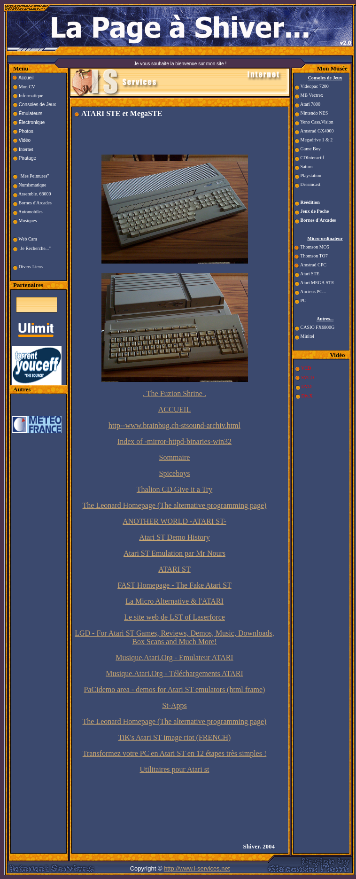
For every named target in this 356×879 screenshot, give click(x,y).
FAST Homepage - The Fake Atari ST (174, 585)
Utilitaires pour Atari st (174, 769)
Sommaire (174, 457)
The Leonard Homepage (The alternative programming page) (175, 505)
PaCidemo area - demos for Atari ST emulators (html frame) (174, 689)
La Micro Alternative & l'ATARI (174, 601)
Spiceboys (174, 473)
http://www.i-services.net (197, 868)
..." (48, 248)
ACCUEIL (174, 409)
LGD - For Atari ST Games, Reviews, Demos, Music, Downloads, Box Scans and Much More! (174, 637)
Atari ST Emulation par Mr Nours (174, 553)
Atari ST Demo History (174, 537)
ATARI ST (174, 569)
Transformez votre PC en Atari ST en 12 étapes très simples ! (175, 753)
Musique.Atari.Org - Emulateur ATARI (174, 657)
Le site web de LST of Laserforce (174, 617)
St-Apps (174, 705)
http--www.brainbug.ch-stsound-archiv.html (174, 425)
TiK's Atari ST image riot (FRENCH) (174, 737)
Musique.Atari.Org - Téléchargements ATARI (174, 673)
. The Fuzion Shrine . (174, 393)
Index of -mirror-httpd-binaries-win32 (174, 441)
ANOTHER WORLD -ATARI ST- (174, 521)
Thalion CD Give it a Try (174, 489)
